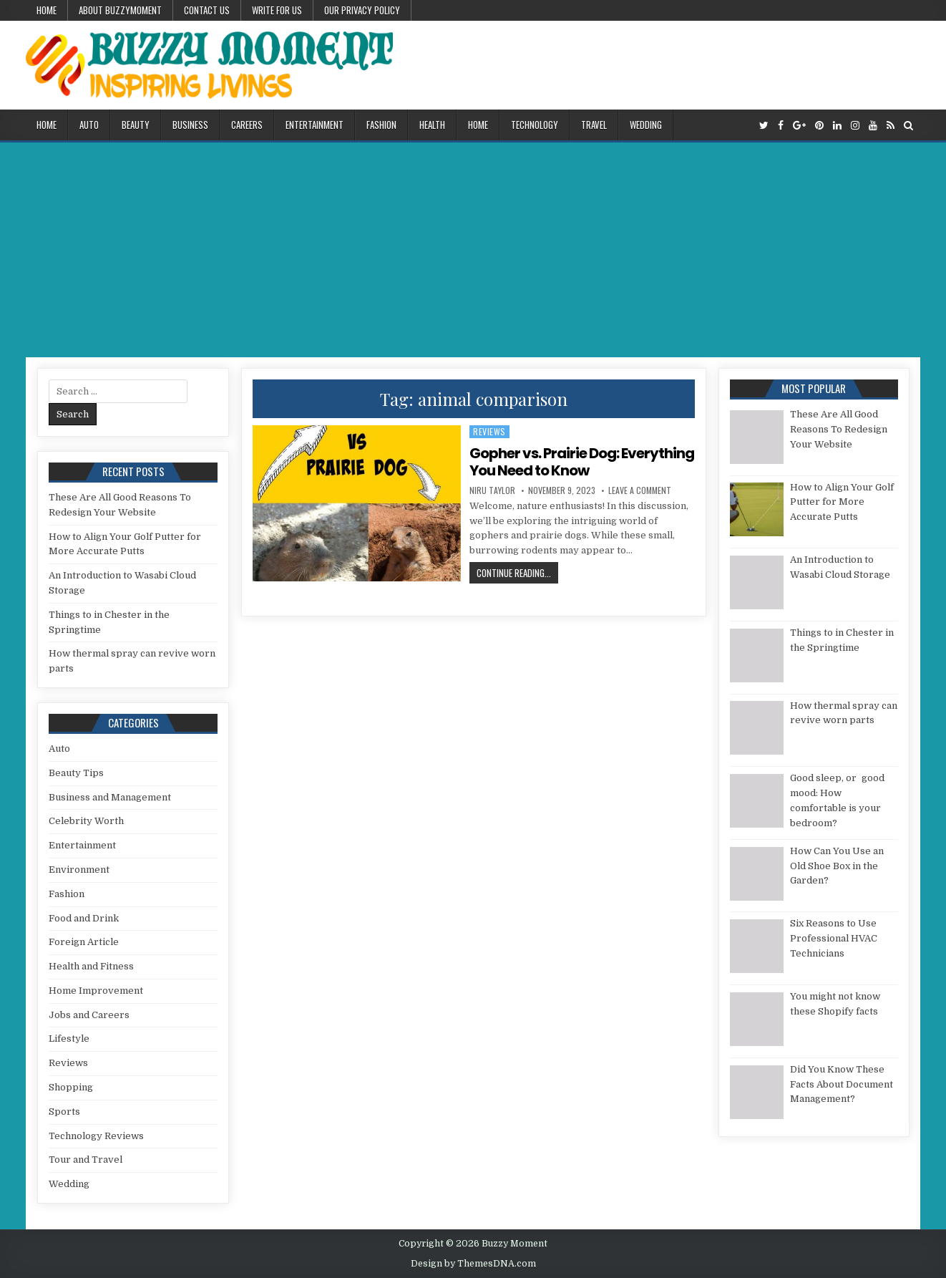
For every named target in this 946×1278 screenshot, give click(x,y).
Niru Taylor (492, 490)
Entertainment (314, 124)
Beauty (136, 124)
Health (432, 124)
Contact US (207, 10)
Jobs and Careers (89, 1015)
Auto (89, 124)
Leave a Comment (639, 490)
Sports (64, 1111)
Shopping (71, 1087)
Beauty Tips (76, 773)
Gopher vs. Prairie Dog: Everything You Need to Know (581, 461)
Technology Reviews (96, 1136)
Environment (79, 869)
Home (46, 10)
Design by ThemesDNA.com (473, 1264)
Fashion (381, 124)
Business (190, 124)
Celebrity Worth (86, 820)
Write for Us (277, 10)
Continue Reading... (517, 572)
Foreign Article (84, 941)
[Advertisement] (473, 250)
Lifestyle (69, 1038)
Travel (594, 124)
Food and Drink (84, 918)
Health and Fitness (91, 966)
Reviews (489, 431)
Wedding (646, 124)
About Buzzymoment (120, 10)
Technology (534, 124)
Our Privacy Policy (362, 10)
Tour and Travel (85, 1159)
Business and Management (110, 797)
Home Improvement (96, 990)
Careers (247, 124)
